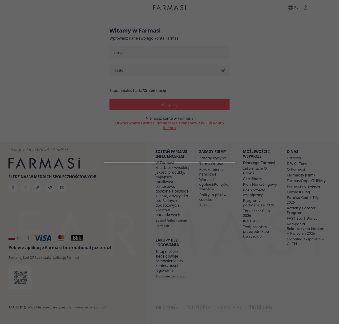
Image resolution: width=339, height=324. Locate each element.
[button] (169, 225)
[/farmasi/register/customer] (170, 237)
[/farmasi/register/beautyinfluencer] (169, 227)
